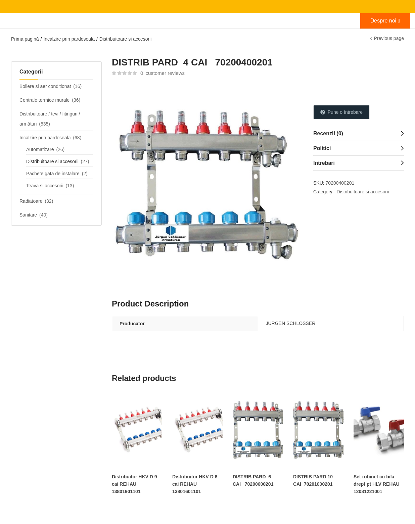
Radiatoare (31, 201)
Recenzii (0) (328, 133)
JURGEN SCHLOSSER (291, 323)
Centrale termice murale (44, 100)
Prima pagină (25, 39)
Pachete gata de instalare (53, 173)
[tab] (358, 133)
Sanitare (28, 215)
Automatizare (40, 149)
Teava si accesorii (44, 185)
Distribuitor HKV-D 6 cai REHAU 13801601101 (195, 484)
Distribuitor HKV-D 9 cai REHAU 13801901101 (134, 484)
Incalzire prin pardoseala (69, 39)
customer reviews (162, 73)
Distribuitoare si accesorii (125, 39)
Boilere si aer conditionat (45, 86)
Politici (322, 148)
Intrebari (324, 163)
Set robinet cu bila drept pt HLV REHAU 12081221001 (377, 484)
